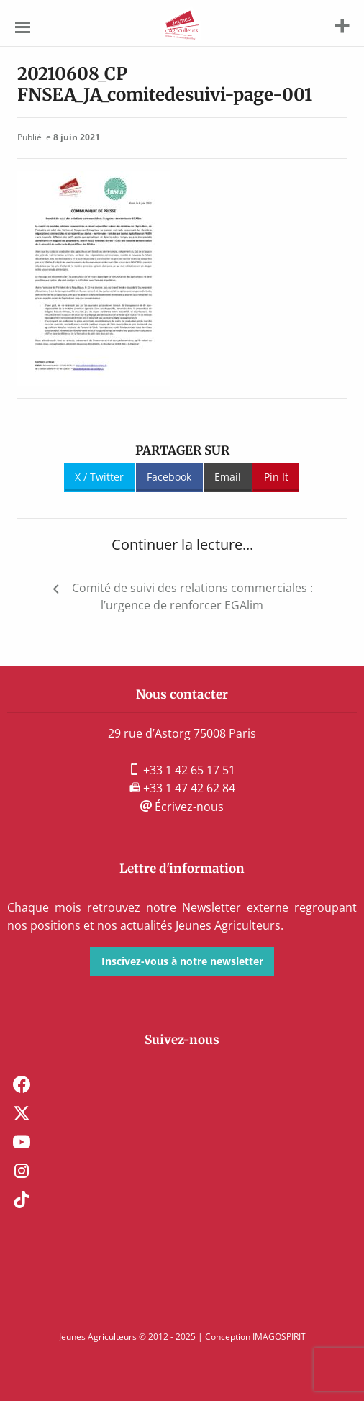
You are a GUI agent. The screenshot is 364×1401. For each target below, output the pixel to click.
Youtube (21, 1142)
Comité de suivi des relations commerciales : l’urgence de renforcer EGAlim (192, 596)
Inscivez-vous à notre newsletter (182, 961)
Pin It (276, 477)
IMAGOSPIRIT (279, 1336)
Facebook (169, 477)
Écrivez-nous (182, 807)
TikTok (21, 1199)
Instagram (21, 1170)
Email (227, 477)
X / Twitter (99, 477)
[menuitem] (182, 1084)
